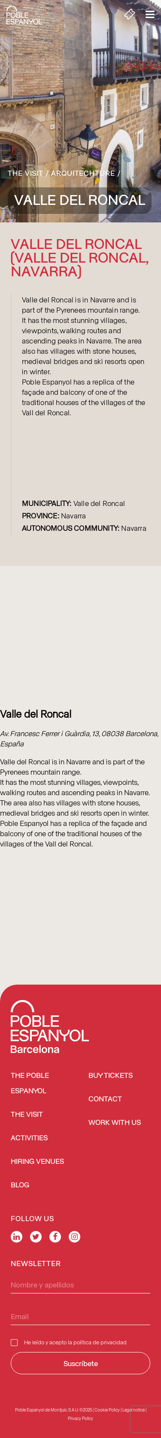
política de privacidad (100, 1342)
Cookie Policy (107, 1409)
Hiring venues (37, 1162)
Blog (20, 1185)
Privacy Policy (80, 1418)
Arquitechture (83, 173)
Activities (29, 1138)
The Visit (25, 173)
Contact (105, 1099)
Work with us (114, 1123)
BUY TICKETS (110, 1076)
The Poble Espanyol (30, 1083)
